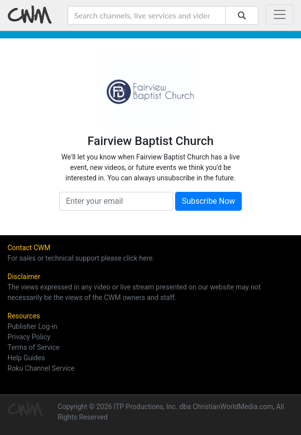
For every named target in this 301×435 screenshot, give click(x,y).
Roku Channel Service (41, 368)
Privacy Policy (28, 337)
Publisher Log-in (32, 326)
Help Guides (26, 358)
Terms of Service (33, 347)
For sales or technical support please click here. (80, 258)
